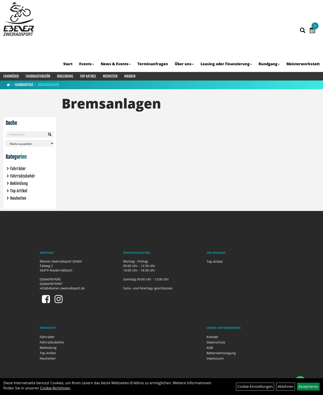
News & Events (116, 63)
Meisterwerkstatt (303, 63)
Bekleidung (65, 76)
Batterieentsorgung (221, 353)
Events (86, 63)
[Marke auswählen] (30, 143)
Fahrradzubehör (38, 76)
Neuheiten (110, 76)
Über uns (184, 63)
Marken (129, 76)
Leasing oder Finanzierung (226, 63)
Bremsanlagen (48, 84)
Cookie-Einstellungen (255, 386)
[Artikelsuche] (302, 30)
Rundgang (269, 63)
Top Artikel (88, 76)
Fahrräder (11, 76)
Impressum (215, 358)
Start (67, 63)
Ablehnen (285, 386)
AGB (210, 347)
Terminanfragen (152, 63)
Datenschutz (216, 342)
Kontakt (212, 337)
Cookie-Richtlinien (55, 388)
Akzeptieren (308, 386)
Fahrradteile (24, 84)
